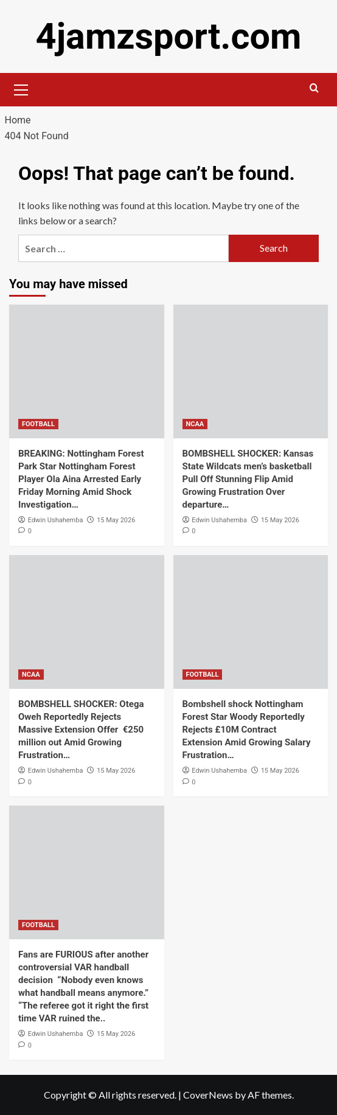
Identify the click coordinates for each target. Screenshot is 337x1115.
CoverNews (208, 1094)
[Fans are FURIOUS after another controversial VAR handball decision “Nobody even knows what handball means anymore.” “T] (86, 872)
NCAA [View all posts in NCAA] (195, 423)
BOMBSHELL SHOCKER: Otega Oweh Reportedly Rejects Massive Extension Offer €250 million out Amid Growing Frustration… (81, 730)
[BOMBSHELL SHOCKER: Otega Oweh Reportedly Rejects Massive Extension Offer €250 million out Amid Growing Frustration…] (86, 622)
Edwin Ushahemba (55, 519)
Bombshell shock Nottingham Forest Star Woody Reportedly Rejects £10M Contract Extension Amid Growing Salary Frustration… (246, 730)
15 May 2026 (116, 519)
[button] (21, 88)
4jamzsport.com (168, 36)
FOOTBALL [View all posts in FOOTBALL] (38, 423)
